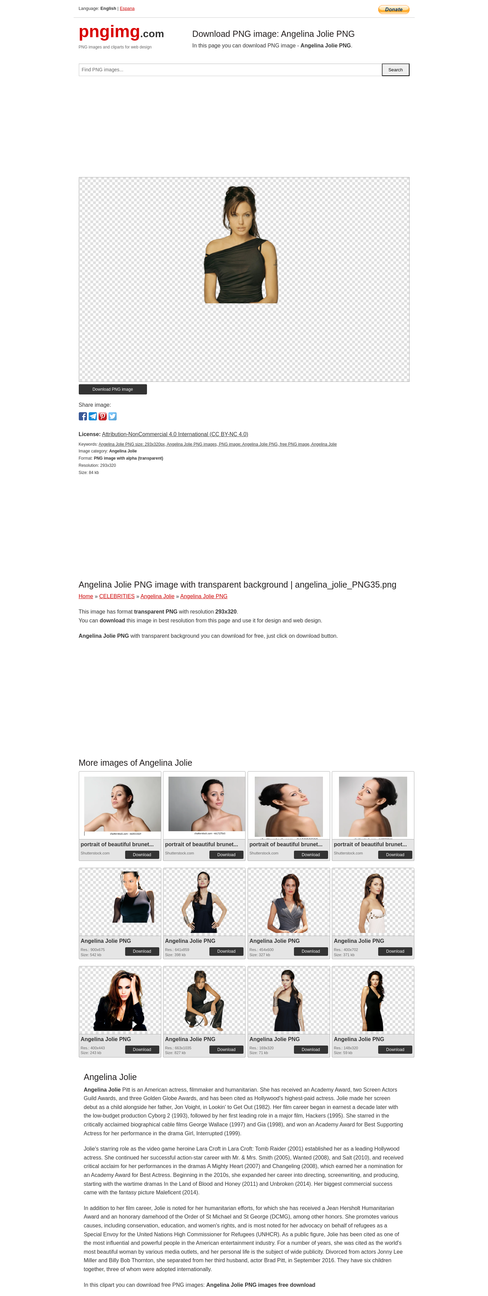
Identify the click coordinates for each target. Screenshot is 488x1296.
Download (142, 854)
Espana (127, 8)
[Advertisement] (244, 129)
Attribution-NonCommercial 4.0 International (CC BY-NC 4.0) (175, 434)
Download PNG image (112, 389)
